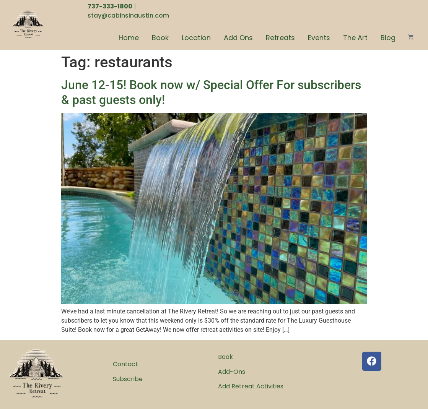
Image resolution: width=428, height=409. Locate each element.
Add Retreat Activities (250, 386)
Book (160, 37)
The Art (355, 37)
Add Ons (238, 37)
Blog (388, 37)
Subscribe (128, 379)
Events (319, 37)
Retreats (280, 37)
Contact (125, 364)
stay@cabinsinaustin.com (128, 15)
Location (196, 37)
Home (129, 37)
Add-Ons (231, 371)
